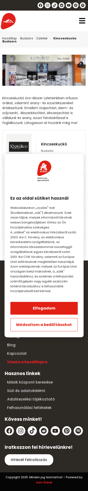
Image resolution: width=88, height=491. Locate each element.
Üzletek (42, 38)
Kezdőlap (9, 38)
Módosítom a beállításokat (44, 324)
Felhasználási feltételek (29, 407)
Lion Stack (44, 482)
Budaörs (26, 38)
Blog (11, 345)
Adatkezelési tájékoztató (31, 399)
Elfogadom (44, 308)
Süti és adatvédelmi (26, 390)
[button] (82, 21)
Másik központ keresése (30, 382)
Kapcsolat (17, 353)
